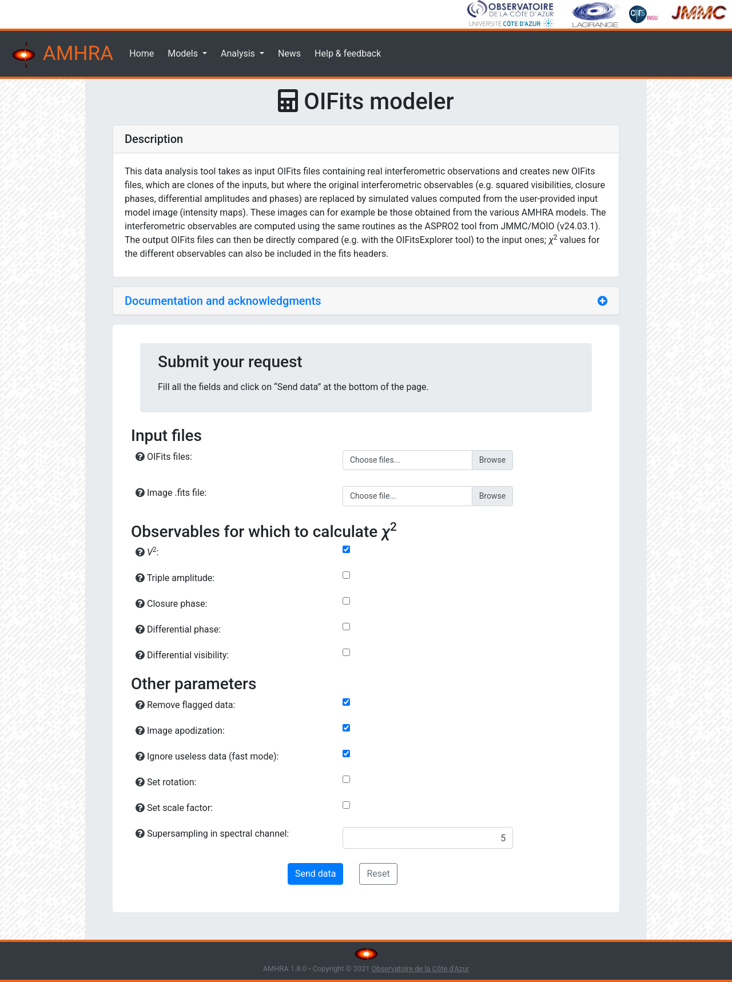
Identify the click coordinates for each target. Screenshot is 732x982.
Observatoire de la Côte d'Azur (421, 968)
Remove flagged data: (185, 704)
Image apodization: (180, 730)
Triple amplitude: (175, 577)
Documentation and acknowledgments (223, 301)
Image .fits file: (171, 492)
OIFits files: (164, 456)
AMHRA (61, 55)
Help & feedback (348, 53)
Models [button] (184, 53)
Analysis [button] (239, 53)
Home (141, 53)
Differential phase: (178, 629)
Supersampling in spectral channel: (212, 833)
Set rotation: (166, 782)
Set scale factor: (174, 807)
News (289, 53)
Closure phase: (171, 603)
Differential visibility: (182, 655)
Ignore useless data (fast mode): (207, 756)
